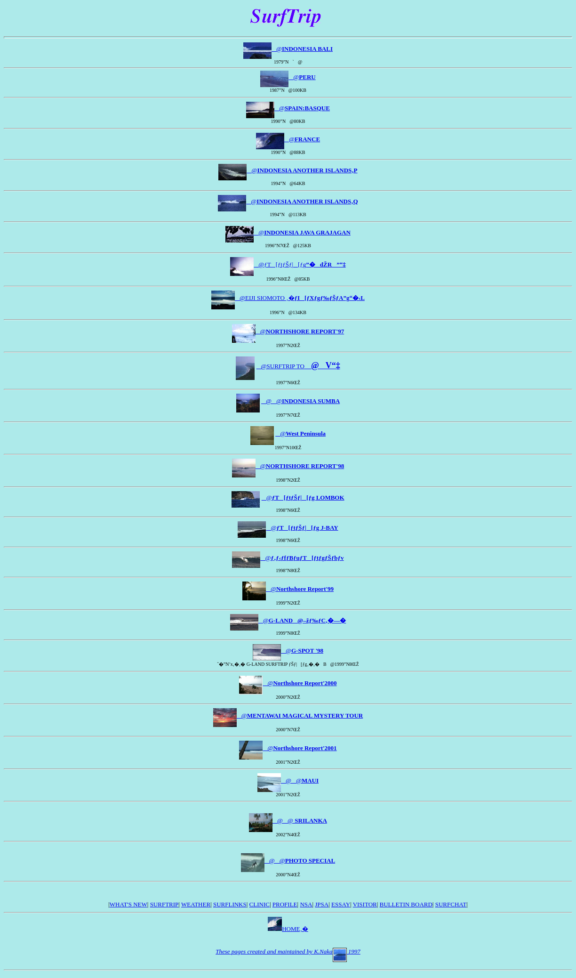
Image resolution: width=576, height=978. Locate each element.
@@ (300, 400)
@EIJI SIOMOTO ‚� (300, 297)
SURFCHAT (450, 904)
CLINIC (259, 904)
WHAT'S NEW (128, 904)
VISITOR (365, 904)
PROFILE (284, 904)
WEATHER (195, 904)
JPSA (321, 904)
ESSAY (340, 904)
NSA (306, 904)
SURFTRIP (164, 904)
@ (302, 48)
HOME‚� (288, 928)
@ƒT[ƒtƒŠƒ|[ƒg (299, 264)
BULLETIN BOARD (406, 904)
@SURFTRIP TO (298, 366)
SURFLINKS (230, 904)
